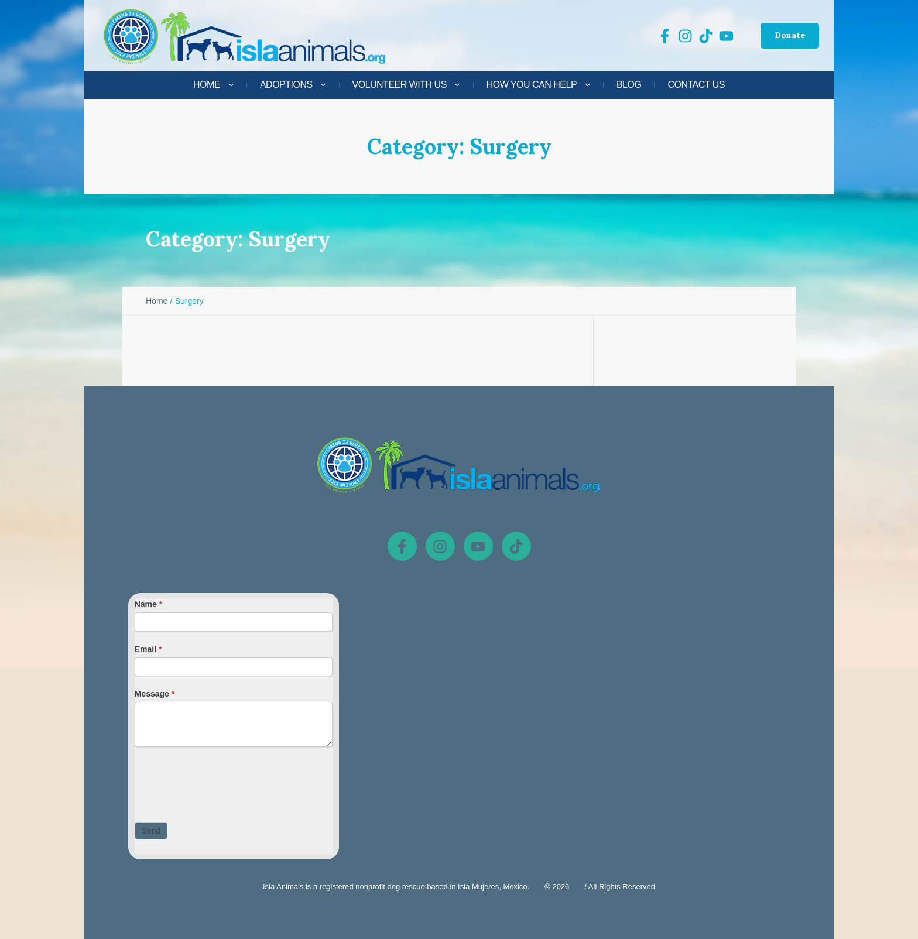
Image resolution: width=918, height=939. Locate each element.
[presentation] (224, 781)
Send (151, 830)
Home (156, 301)
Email (148, 649)
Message (155, 693)
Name (148, 604)
